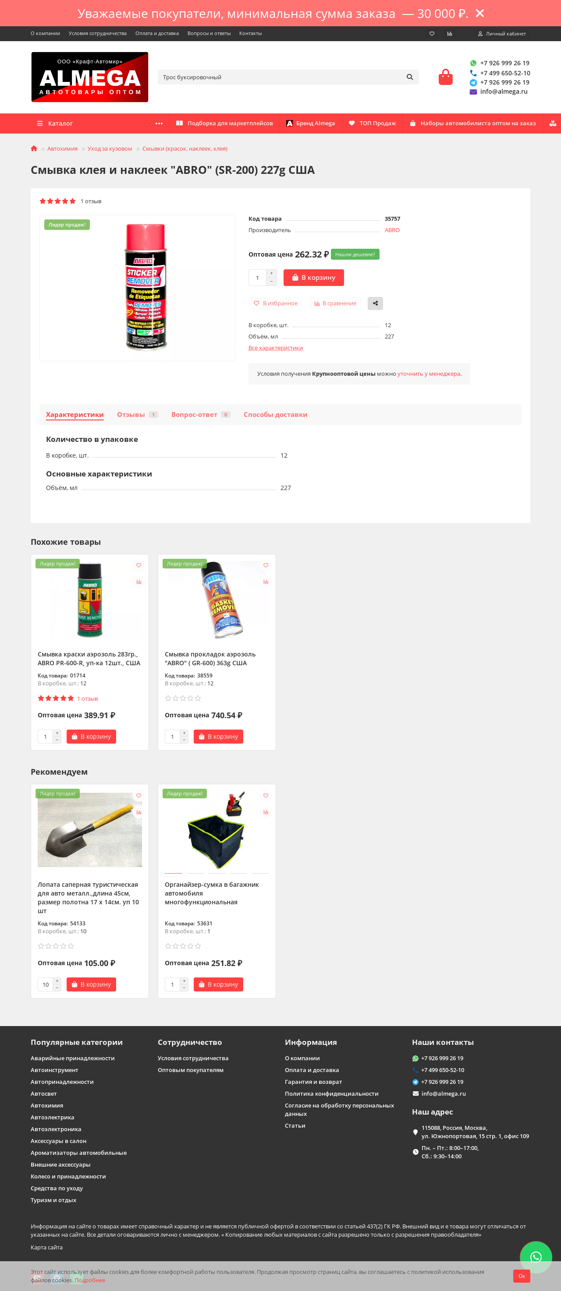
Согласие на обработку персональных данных (339, 1109)
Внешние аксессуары (61, 1164)
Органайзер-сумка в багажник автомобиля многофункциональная (212, 894)
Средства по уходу (57, 1188)
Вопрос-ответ (201, 415)
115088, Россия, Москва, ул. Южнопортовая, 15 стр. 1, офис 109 (475, 1132)
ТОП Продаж (401, 125)
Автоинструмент (54, 1070)
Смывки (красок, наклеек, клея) (184, 150)
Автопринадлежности (62, 1082)
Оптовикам (182, 125)
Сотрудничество (190, 1042)
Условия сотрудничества (98, 33)
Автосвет (44, 1093)
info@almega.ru (498, 92)
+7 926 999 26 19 (498, 63)
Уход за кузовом (110, 150)
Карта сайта (47, 1247)
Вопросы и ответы (209, 33)
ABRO (392, 231)
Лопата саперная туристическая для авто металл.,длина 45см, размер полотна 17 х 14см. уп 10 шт (88, 899)
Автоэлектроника (56, 1129)
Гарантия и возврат (313, 1082)
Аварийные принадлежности (73, 1058)
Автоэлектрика (53, 1117)
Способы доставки (276, 415)
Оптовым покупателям (191, 1070)
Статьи (295, 1125)
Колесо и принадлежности (68, 1176)
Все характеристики (276, 349)
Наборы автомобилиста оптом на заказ (291, 125)
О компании (45, 33)
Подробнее (90, 1280)
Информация (311, 1042)
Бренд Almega (472, 125)
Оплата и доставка (157, 33)
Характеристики (75, 415)
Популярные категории (77, 1042)
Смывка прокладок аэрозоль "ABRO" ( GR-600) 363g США (210, 660)
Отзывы (137, 415)
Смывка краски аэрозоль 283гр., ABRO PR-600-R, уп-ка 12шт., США (89, 660)
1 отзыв (70, 203)
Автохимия (62, 150)
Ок (521, 1276)
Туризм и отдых (53, 1200)
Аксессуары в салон (58, 1141)
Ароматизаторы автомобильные (79, 1153)
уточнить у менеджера (429, 375)
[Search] (288, 78)
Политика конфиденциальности (332, 1093)
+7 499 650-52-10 (499, 73)
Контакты (250, 33)
